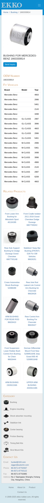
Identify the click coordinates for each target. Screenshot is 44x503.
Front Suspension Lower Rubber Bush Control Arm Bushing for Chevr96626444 (12, 353)
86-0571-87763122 (19, 471)
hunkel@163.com (18, 462)
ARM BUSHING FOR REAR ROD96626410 (12, 319)
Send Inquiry (10, 64)
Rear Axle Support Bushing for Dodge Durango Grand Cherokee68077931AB (12, 253)
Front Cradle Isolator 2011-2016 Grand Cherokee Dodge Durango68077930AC (32, 219)
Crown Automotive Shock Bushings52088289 (12, 285)
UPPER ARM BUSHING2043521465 (32, 385)
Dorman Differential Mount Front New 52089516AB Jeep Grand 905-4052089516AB (32, 353)
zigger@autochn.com (20, 465)
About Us (21, 487)
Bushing (14, 12)
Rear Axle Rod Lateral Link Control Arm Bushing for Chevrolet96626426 (32, 288)
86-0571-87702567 (19, 468)
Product (32, 487)
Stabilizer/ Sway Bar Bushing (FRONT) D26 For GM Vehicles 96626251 (32, 253)
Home (5, 12)
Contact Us (22, 492)
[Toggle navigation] (39, 5)
